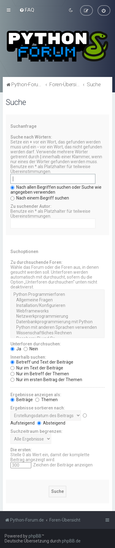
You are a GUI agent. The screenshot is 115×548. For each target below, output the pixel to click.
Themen (46, 399)
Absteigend (51, 422)
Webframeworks (57, 311)
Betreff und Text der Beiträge (41, 361)
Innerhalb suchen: (28, 356)
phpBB (35, 536)
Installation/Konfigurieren (57, 305)
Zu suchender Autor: (31, 206)
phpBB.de (71, 540)
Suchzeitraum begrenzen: (36, 431)
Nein (31, 348)
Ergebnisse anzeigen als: (35, 394)
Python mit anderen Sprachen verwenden (57, 327)
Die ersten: (21, 449)
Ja (15, 348)
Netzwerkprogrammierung (57, 316)
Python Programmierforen (57, 294)
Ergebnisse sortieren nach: (37, 407)
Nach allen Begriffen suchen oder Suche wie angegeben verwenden (56, 190)
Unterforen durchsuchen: (35, 343)
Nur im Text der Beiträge (36, 367)
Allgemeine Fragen (57, 300)
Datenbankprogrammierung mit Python (57, 322)
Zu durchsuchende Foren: (36, 262)
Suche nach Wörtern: (31, 137)
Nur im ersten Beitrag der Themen (46, 379)
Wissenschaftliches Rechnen (57, 333)
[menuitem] (27, 9)
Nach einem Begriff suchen (39, 197)
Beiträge (21, 399)
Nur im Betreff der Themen (39, 373)
